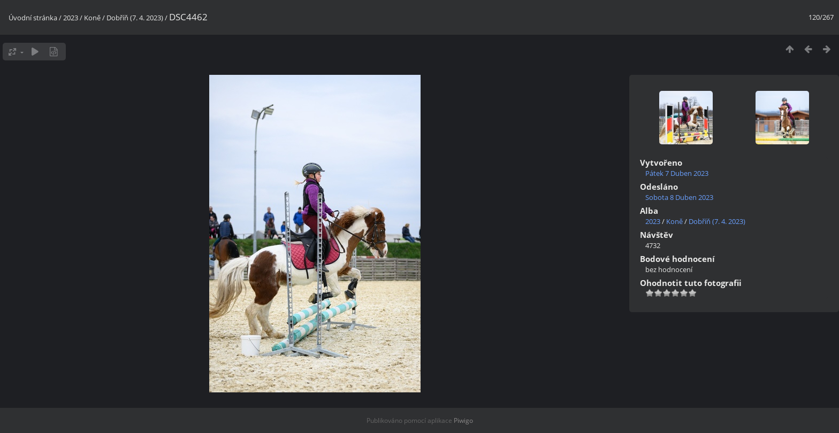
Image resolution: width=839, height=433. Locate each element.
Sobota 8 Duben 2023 (679, 197)
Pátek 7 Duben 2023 (676, 173)
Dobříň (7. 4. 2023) (134, 17)
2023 (70, 17)
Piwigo (463, 420)
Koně (92, 17)
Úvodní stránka (33, 17)
